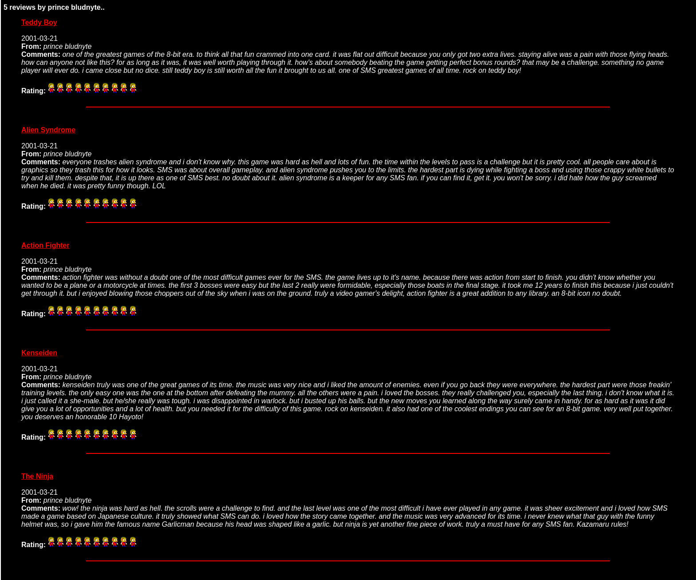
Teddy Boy (39, 22)
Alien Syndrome (48, 130)
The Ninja (37, 476)
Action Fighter (45, 245)
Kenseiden (39, 353)
